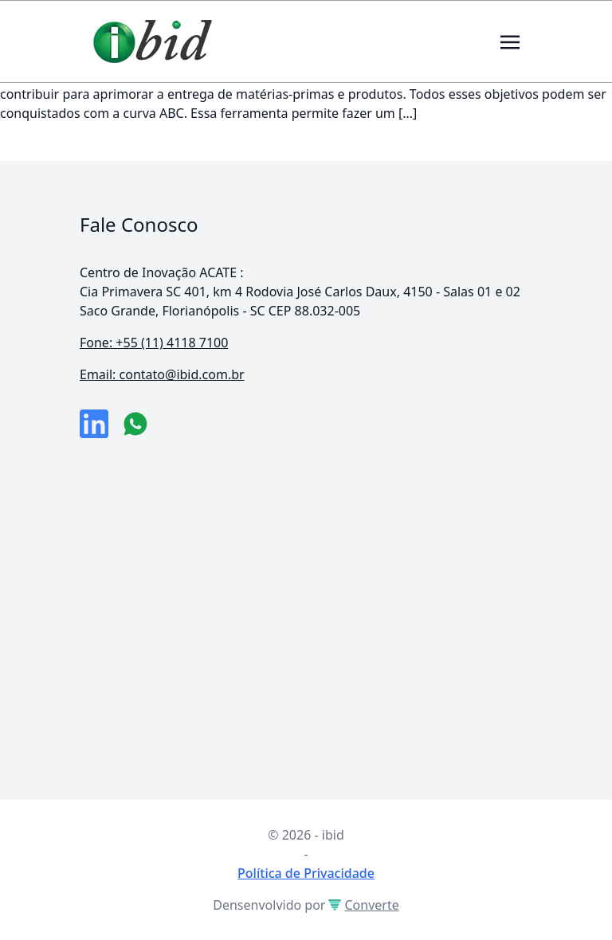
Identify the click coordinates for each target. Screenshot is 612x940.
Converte (363, 905)
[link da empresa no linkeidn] (94, 423)
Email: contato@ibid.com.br (162, 374)
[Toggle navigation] (510, 40)
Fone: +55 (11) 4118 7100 (154, 342)
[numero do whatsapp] (135, 423)
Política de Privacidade (306, 873)
